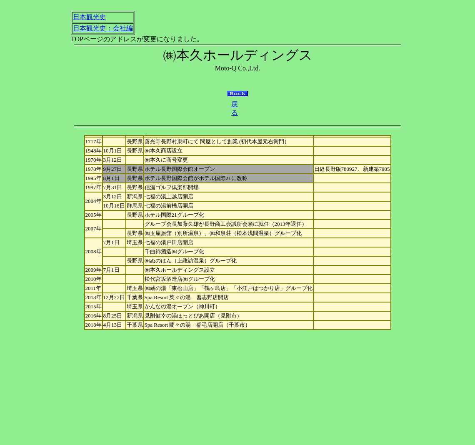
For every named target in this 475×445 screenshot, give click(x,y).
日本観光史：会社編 (103, 28)
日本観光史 (89, 16)
